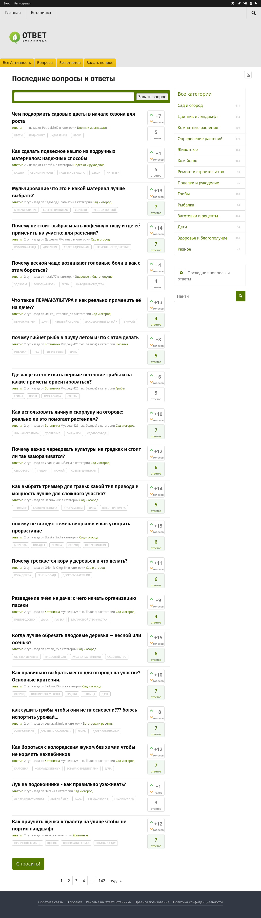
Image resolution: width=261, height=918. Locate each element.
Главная (13, 12)
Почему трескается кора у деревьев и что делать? (70, 561)
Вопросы (45, 62)
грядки (42, 470)
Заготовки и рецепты (98, 723)
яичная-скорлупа (26, 433)
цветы (18, 135)
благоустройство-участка (89, 619)
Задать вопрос (100, 62)
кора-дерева (22, 575)
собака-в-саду (106, 843)
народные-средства (90, 284)
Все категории (195, 94)
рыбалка (20, 351)
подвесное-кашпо (72, 172)
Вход (7, 3)
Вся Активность (17, 62)
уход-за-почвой (104, 210)
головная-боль (44, 284)
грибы (18, 396)
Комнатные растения (198, 127)
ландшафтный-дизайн (101, 321)
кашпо (19, 172)
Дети (182, 227)
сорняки (81, 210)
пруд (36, 351)
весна (77, 135)
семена (57, 545)
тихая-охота (52, 396)
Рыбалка (122, 344)
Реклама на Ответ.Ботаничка (108, 902)
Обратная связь (50, 902)
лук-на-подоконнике (29, 798)
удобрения (59, 135)
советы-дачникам (56, 210)
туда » (116, 880)
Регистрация (22, 3)
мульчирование (25, 210)
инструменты (72, 508)
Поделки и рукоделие (88, 165)
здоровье (21, 284)
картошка (21, 768)
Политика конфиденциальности (198, 902)
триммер (20, 508)
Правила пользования (152, 902)
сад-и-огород (96, 433)
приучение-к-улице (27, 843)
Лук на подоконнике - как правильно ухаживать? (69, 784)
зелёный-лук (59, 798)
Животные (80, 835)
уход (78, 798)
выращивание (98, 798)
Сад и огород (102, 202)
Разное (184, 249)
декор (96, 172)
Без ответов (69, 62)
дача (44, 321)
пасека (59, 619)
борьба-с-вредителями (82, 768)
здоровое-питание (106, 731)
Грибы (120, 388)
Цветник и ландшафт (92, 128)
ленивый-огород (67, 321)
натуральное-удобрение (112, 247)
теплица (89, 694)
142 (102, 880)
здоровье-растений (76, 575)
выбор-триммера (114, 508)
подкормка (37, 135)
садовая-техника (45, 508)
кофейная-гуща (25, 247)
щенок (52, 843)
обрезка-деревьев (26, 657)
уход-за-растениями (86, 657)
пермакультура (24, 321)
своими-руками (41, 172)
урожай (129, 321)
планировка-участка (45, 694)
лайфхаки (73, 433)
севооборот (22, 470)
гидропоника (124, 798)
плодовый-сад (55, 657)
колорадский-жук (47, 768)
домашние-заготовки (56, 731)
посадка (39, 545)
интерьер (112, 172)
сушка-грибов (24, 731)
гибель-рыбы (54, 351)
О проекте (74, 902)
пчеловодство (24, 619)
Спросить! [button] (28, 863)
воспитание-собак (76, 843)
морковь (20, 545)
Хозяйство (187, 160)
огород (73, 545)
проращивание (95, 545)
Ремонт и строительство (201, 171)
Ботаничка (41, 12)
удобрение (50, 247)
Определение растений (200, 138)
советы (72, 396)
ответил (17, 128)
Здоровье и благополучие (94, 277)
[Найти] (254, 12)
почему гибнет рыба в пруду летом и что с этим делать (75, 337)
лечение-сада (47, 575)
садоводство (116, 657)
